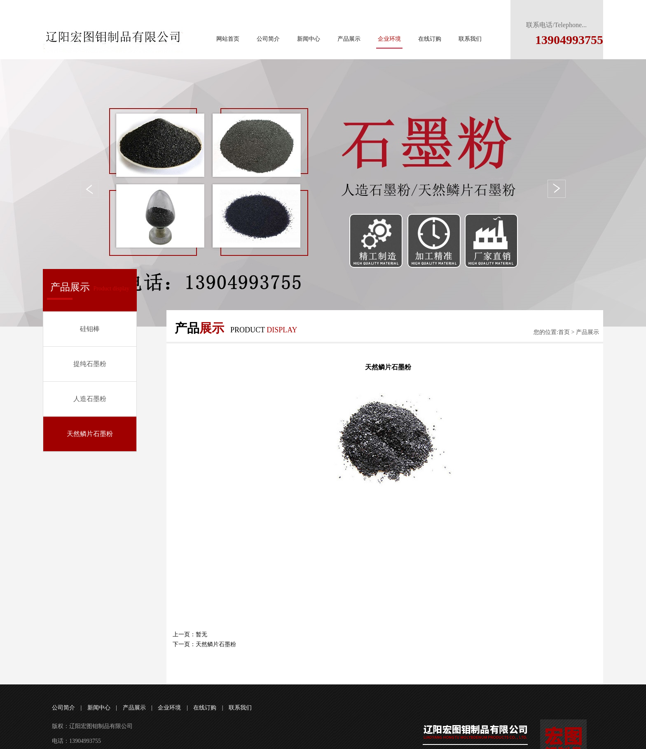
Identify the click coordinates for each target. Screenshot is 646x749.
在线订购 (429, 39)
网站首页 (227, 39)
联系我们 (470, 39)
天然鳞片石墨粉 (90, 433)
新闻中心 (308, 39)
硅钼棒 (90, 328)
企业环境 (389, 39)
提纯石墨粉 (89, 363)
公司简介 (268, 39)
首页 (564, 332)
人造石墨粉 (89, 398)
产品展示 (348, 39)
